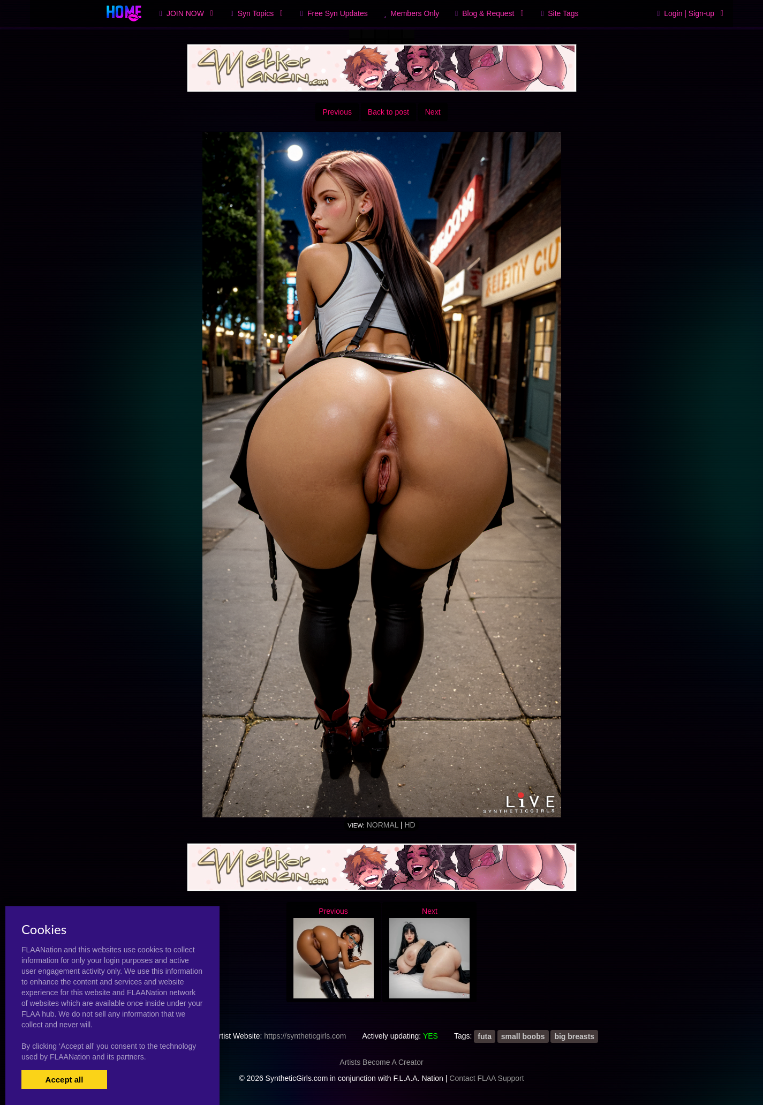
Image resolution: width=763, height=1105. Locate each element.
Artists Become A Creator (381, 1062)
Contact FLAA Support (486, 1078)
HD (409, 825)
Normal (382, 825)
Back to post (388, 112)
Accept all (65, 1079)
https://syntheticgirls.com (305, 1036)
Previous (336, 112)
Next (433, 112)
